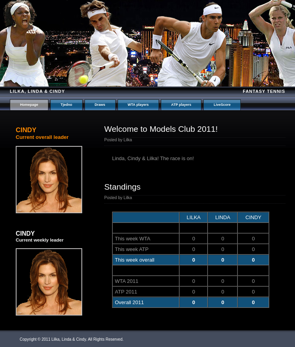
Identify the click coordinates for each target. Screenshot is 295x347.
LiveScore (222, 105)
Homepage (29, 105)
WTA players (138, 105)
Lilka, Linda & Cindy (37, 91)
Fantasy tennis (264, 91)
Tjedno (66, 105)
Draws (100, 105)
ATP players (181, 105)
